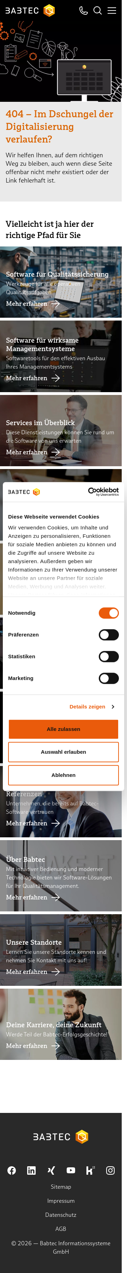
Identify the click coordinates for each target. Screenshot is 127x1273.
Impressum (61, 1201)
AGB (60, 1229)
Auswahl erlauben (63, 752)
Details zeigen (87, 707)
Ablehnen (63, 775)
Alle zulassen (63, 729)
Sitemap (61, 1186)
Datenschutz (61, 1215)
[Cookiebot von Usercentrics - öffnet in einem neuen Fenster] (89, 491)
